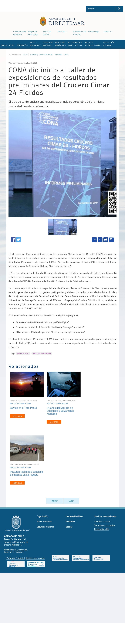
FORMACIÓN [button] (22, 45)
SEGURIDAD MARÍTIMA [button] (48, 44)
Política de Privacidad (15, 496)
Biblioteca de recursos (35, 496)
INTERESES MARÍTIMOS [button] (60, 44)
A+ (95, 240)
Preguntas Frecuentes (33, 33)
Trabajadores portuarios (104, 463)
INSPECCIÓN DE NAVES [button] (109, 44)
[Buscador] (99, 8)
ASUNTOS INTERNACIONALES (93, 44)
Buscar (119, 9)
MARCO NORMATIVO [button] (35, 44)
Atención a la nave (102, 460)
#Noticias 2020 (23, 353)
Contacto (108, 31)
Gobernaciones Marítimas (19, 33)
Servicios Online (47, 33)
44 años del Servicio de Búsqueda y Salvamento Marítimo (59, 410)
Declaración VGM (101, 467)
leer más (17, 415)
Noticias (62, 31)
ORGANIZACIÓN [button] (7, 45)
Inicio (25, 54)
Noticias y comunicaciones (41, 54)
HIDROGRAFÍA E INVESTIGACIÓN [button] (75, 44)
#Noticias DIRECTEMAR (42, 353)
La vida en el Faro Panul (23, 407)
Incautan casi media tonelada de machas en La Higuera (98, 408)
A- (100, 240)
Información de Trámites (79, 33)
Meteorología (93, 31)
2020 (66, 54)
